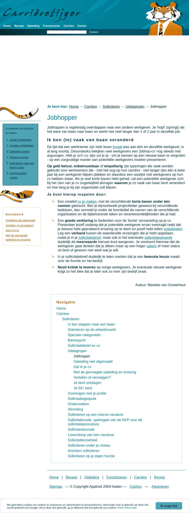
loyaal (117, 147)
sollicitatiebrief (89, 237)
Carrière (69, 25)
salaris (151, 246)
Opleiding (33, 25)
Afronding (75, 409)
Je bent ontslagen (87, 383)
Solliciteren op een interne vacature (95, 415)
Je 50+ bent (82, 388)
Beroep (19, 25)
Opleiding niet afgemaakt (20, 220)
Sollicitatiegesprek (82, 399)
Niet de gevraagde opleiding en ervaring (104, 372)
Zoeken (93, 32)
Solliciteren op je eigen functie (91, 456)
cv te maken (87, 201)
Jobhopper (81, 356)
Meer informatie (127, 509)
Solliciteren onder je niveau (89, 445)
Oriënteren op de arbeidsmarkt (92, 330)
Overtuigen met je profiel (87, 393)
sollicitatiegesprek (158, 237)
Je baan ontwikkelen (22, 145)
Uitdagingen (135, 106)
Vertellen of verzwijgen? (20, 225)
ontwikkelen (173, 229)
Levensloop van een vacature (91, 435)
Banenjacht (77, 340)
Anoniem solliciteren (83, 451)
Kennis (81, 25)
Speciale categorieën (84, 335)
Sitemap (55, 486)
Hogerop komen (19, 157)
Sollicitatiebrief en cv (84, 345)
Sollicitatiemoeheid (82, 440)
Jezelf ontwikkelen (21, 139)
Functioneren (51, 25)
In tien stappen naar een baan (91, 324)
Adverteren (160, 486)
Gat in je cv (12, 230)
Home (7, 25)
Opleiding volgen (20, 151)
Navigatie (66, 302)
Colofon (136, 486)
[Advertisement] (94, 70)
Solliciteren (111, 106)
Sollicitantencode (81, 429)
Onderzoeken (78, 404)
